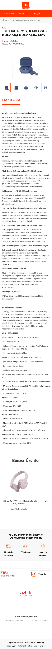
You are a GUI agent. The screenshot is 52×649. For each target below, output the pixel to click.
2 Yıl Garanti (25, 548)
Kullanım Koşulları (25, 646)
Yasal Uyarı (11, 646)
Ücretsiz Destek (43, 550)
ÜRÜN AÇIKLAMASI (11, 100)
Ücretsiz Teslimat (8, 550)
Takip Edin (43, 574)
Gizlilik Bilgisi (39, 646)
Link (5, 5)
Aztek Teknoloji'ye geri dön (13, 13)
